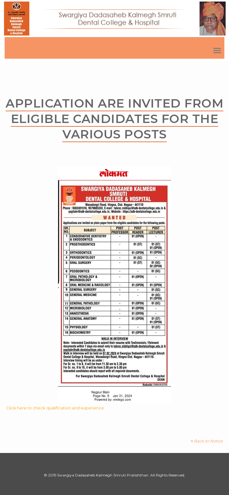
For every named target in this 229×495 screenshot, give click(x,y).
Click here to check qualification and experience (55, 407)
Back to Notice (207, 440)
